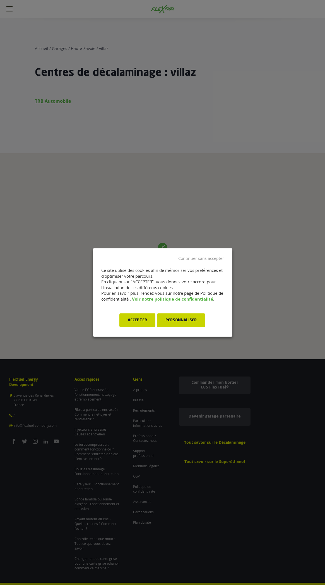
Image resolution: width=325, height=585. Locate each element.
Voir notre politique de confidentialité (172, 299)
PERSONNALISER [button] (181, 320)
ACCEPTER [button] (137, 320)
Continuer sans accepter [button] (201, 258)
